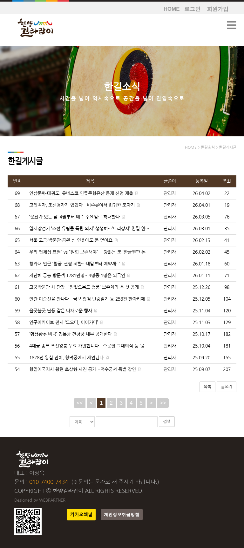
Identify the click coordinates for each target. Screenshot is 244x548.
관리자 (170, 193)
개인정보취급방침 (121, 514)
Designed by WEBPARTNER (39, 500)
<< (80, 403)
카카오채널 (81, 514)
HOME (172, 9)
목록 (207, 386)
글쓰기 (226, 386)
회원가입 (217, 9)
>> (163, 403)
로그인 (192, 9)
